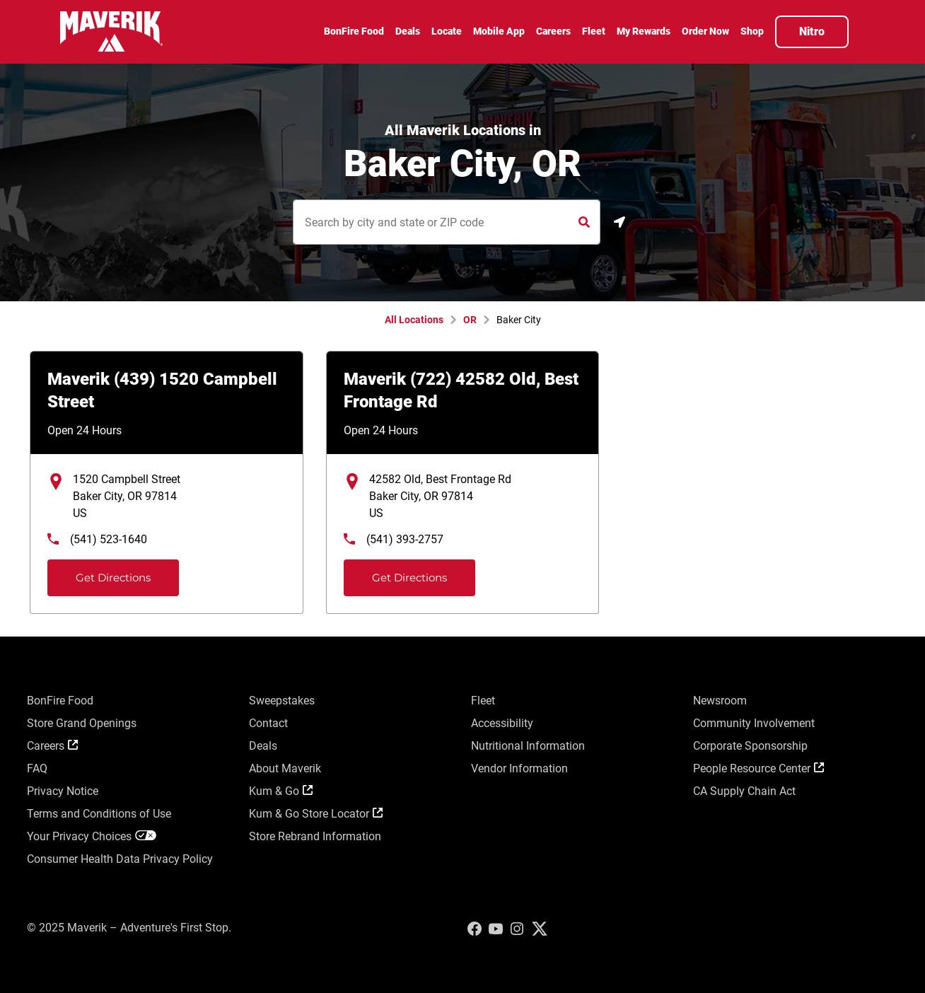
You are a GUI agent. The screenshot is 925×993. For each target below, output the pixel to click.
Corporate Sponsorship (750, 746)
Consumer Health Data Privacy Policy (120, 859)
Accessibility (502, 723)
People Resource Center (758, 768)
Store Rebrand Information (315, 836)
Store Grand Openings (81, 723)
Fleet (483, 700)
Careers (52, 746)
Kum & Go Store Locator (316, 813)
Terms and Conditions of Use (99, 813)
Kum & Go (281, 791)
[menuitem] (354, 33)
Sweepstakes (282, 700)
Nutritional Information (528, 746)
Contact (268, 723)
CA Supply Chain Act (744, 791)
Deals (263, 746)
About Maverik (285, 768)
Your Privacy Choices (91, 836)
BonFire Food (60, 700)
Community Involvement (754, 723)
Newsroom (720, 700)
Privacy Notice (62, 791)
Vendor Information (519, 768)
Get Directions (100, 571)
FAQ (37, 768)
